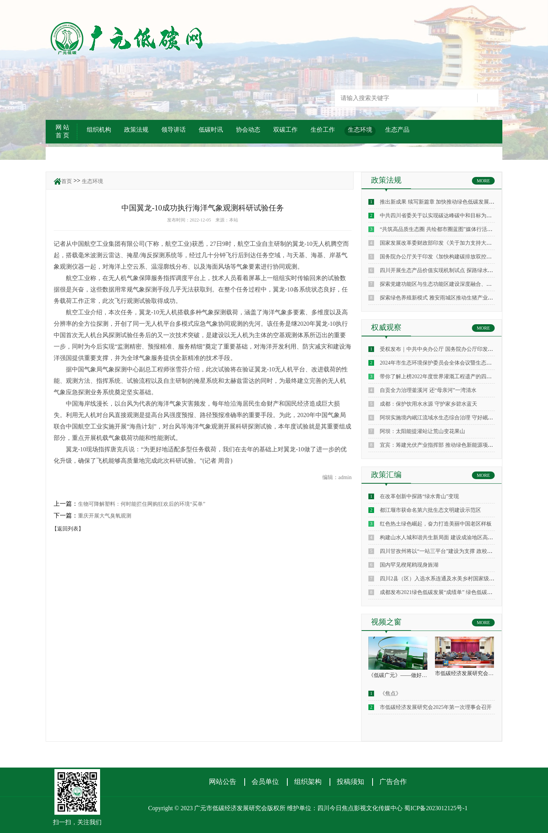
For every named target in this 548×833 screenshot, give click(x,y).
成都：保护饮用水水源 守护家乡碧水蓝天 (428, 404)
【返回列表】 (68, 529)
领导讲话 (173, 129)
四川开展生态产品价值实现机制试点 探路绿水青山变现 (444, 270)
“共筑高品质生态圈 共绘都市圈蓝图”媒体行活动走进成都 (447, 229)
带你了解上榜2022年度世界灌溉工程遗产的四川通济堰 (444, 376)
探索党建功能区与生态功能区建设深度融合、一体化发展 (446, 284)
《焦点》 (390, 693)
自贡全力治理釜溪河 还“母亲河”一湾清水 (428, 390)
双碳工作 (285, 129)
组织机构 (99, 129)
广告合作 (393, 781)
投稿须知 (350, 781)
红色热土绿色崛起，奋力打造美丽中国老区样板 (436, 524)
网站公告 (222, 781)
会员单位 (265, 781)
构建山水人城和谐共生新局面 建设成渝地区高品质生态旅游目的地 (458, 537)
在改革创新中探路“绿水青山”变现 (419, 496)
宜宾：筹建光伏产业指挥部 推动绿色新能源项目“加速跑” (447, 445)
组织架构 (308, 781)
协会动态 (248, 129)
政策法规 (136, 129)
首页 (66, 181)
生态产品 (397, 129)
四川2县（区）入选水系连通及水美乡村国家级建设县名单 (448, 578)
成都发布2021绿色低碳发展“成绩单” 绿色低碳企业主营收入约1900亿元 (463, 592)
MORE (483, 180)
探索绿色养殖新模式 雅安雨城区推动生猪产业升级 (439, 298)
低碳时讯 (211, 129)
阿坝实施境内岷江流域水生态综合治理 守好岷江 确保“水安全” (453, 417)
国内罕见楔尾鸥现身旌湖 (409, 565)
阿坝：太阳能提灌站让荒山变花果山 (422, 431)
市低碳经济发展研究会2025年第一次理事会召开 (436, 707)
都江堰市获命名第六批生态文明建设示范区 (430, 510)
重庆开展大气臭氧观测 (104, 516)
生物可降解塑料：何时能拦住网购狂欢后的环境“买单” (141, 504)
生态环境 (360, 129)
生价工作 (323, 129)
